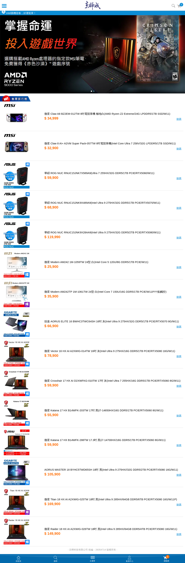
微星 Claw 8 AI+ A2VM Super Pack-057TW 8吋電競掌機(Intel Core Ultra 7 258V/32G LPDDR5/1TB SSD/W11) (110, 143)
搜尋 (173, 6)
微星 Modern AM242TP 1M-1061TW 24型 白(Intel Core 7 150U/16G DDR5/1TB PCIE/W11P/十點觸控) (105, 291)
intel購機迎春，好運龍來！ (21, 13)
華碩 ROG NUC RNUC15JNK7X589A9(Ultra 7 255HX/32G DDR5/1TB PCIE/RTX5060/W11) (99, 173)
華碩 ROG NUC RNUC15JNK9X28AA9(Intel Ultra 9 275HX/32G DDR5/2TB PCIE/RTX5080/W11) (102, 232)
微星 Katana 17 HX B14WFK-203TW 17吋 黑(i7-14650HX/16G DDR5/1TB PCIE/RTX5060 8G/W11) (103, 410)
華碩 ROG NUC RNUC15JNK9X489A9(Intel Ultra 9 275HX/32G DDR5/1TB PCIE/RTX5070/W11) (102, 202)
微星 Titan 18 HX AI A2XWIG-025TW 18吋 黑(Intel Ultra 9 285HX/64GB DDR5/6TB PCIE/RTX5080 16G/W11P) (110, 499)
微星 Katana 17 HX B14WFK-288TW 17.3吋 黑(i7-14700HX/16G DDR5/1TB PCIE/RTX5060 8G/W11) (105, 440)
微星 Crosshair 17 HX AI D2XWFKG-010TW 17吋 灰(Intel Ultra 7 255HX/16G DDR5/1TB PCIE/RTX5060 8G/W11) (112, 380)
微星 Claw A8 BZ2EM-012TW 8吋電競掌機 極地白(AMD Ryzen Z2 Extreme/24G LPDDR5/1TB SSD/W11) (107, 113)
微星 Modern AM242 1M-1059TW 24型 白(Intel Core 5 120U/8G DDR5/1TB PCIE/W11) (96, 262)
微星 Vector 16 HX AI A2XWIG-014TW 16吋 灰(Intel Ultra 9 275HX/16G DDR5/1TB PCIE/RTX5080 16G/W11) (109, 351)
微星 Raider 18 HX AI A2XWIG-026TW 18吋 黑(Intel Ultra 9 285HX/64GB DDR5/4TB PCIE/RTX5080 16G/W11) (110, 528)
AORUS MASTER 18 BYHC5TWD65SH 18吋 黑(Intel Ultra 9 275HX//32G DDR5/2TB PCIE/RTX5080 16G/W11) (111, 469)
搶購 (178, 119)
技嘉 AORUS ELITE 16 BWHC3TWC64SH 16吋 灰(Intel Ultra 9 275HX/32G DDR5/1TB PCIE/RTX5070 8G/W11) (111, 321)
